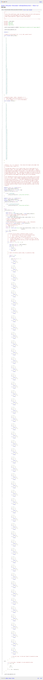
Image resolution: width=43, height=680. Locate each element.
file (24, 9)
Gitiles (7, 678)
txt (38, 678)
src (37, 5)
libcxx (34, 5)
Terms (13, 678)
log (27, 9)
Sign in (40, 1)
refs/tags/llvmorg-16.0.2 (25, 5)
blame (30, 9)
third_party (8, 5)
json (41, 678)
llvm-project (15, 5)
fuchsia (3, 5)
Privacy (10, 678)
